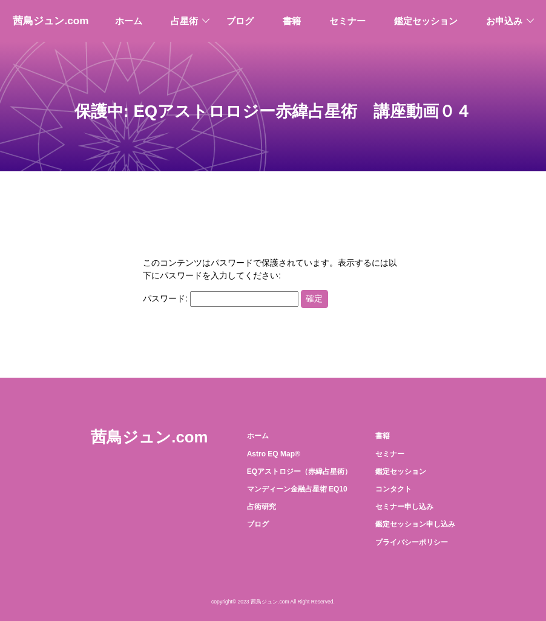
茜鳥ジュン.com (50, 21)
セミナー (347, 21)
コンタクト (393, 489)
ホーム (128, 21)
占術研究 (261, 506)
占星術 (184, 21)
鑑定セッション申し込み (415, 524)
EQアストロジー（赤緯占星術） (299, 471)
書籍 (292, 21)
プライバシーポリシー (411, 542)
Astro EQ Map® (273, 454)
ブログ (240, 21)
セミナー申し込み (404, 506)
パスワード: (220, 298)
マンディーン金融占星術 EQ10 (297, 489)
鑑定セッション (426, 21)
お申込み (504, 21)
